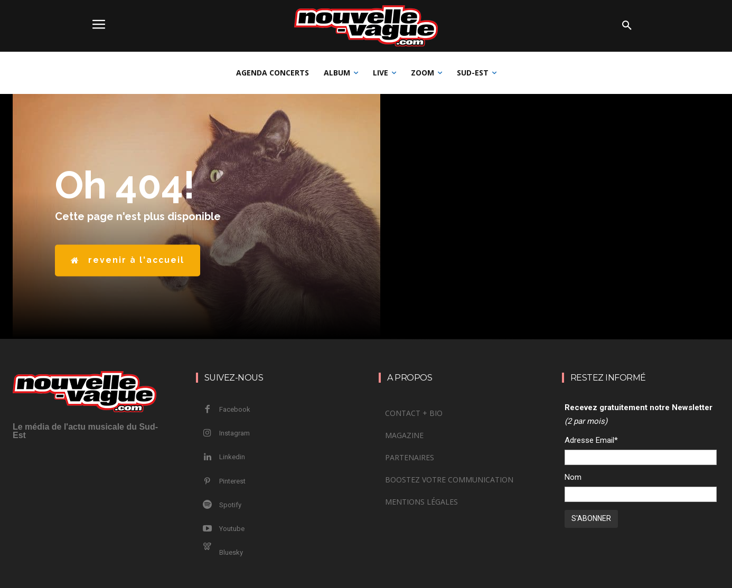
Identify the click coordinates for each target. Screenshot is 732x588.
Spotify (230, 505)
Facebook (234, 409)
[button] (627, 26)
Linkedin (232, 457)
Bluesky (231, 552)
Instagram (234, 433)
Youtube (232, 529)
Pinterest (232, 481)
